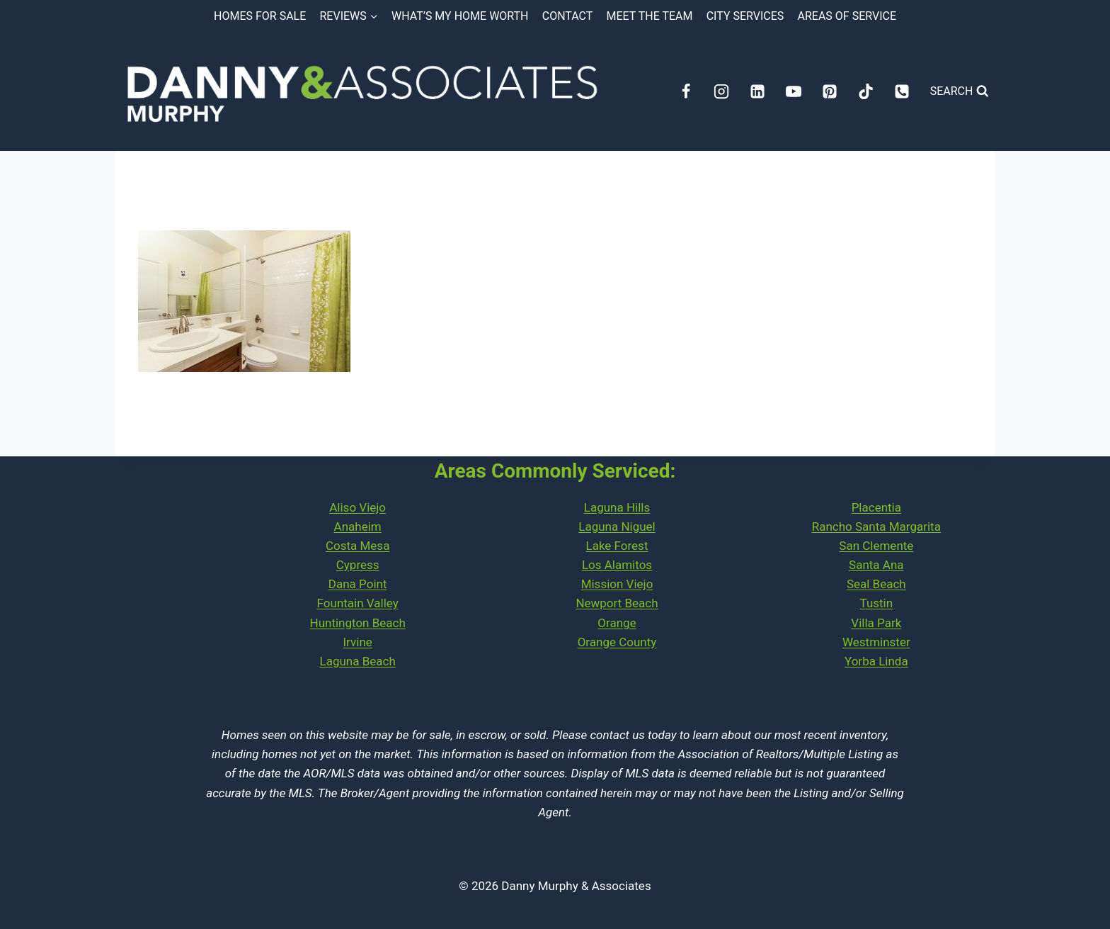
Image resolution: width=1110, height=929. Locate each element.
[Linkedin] (757, 91)
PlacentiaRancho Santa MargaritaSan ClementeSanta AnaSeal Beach (876, 546)
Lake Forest (617, 546)
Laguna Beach (358, 661)
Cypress (357, 565)
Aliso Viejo (357, 507)
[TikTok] (865, 91)
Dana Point (357, 584)
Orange (616, 623)
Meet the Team (650, 16)
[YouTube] (793, 91)
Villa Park (876, 623)
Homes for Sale (260, 16)
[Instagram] (721, 91)
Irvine (357, 642)
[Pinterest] (829, 91)
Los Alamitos (617, 565)
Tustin (876, 603)
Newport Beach (617, 603)
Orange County (617, 642)
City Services (745, 16)
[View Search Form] (960, 91)
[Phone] (901, 91)
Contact (567, 16)
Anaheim (358, 526)
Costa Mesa (357, 546)
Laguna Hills (617, 507)
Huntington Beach (358, 623)
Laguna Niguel (617, 526)
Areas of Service (847, 16)
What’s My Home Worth (460, 16)
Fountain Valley (358, 603)
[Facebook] (686, 91)
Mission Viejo (617, 584)
